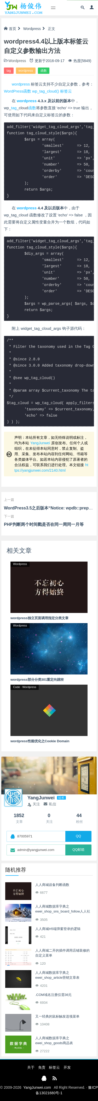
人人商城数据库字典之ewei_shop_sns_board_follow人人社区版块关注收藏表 (62, 911)
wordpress (26, 70)
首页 (10, 29)
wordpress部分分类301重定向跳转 (37, 680)
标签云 (54, 1067)
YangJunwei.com (37, 1087)
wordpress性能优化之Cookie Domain (39, 741)
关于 (30, 1067)
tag (9, 70)
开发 (67, 1067)
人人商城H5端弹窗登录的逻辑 (57, 929)
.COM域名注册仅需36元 (53, 995)
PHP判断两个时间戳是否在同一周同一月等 (44, 524)
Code (16, 687)
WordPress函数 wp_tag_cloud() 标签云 (38, 91)
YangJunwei (40, 443)
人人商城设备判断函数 (52, 885)
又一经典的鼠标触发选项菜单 (57, 1016)
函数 (44, 70)
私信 (50, 804)
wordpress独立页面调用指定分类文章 (39, 618)
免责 (41, 1067)
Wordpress (32, 29)
